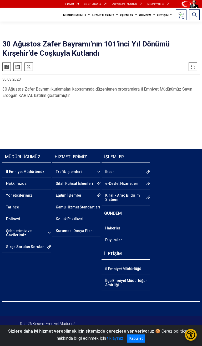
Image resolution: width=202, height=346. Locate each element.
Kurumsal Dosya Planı (75, 231)
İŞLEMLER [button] (126, 15)
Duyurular (113, 240)
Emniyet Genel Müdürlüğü (124, 4)
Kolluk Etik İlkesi (69, 219)
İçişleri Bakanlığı (93, 4)
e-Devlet (69, 4)
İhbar (109, 172)
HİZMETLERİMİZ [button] (103, 15)
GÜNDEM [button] (145, 15)
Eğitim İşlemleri (69, 195)
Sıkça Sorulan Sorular (25, 247)
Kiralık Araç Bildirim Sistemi (122, 197)
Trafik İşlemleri (69, 172)
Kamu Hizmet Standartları (78, 207)
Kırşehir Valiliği (155, 4)
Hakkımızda (16, 183)
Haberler (112, 228)
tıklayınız (115, 338)
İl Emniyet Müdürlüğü (123, 269)
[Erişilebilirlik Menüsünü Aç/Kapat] (191, 335)
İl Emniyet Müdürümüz (25, 172)
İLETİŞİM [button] (163, 15)
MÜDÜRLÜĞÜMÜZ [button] (75, 15)
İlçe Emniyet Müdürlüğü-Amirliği (126, 283)
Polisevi (13, 219)
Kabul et (136, 338)
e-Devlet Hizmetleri (121, 183)
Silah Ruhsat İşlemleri (74, 183)
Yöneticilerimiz (19, 195)
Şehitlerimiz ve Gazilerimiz (19, 233)
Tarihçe (12, 207)
